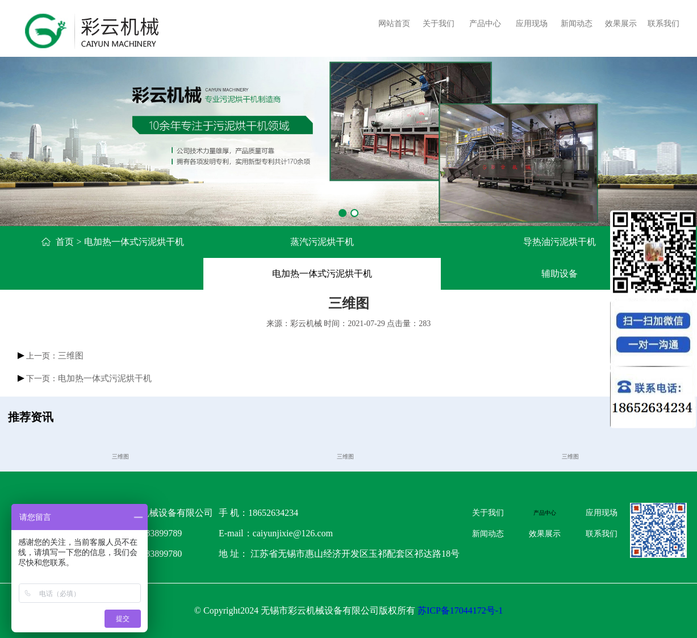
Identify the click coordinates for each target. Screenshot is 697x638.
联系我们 (663, 23)
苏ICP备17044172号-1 (460, 610)
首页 (65, 242)
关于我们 (438, 23)
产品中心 (485, 23)
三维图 (71, 355)
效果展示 (621, 23)
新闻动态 (576, 23)
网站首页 (394, 23)
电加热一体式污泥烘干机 (322, 273)
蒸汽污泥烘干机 (322, 242)
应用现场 (532, 23)
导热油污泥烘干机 (559, 242)
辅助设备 (559, 273)
